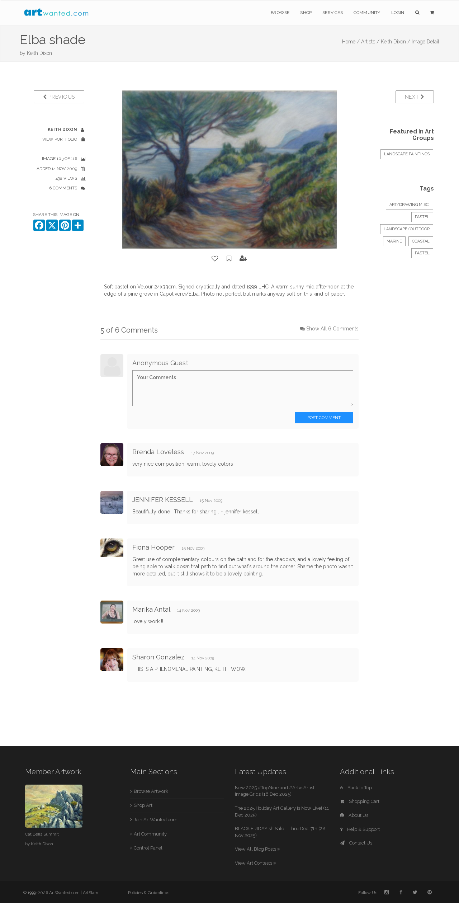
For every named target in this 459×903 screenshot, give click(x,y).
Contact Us (356, 843)
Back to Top (356, 787)
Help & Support (360, 829)
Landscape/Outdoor (407, 229)
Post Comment (324, 417)
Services (332, 12)
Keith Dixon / (395, 41)
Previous (59, 97)
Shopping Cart (359, 801)
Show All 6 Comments (332, 328)
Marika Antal (151, 609)
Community (367, 12)
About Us (354, 815)
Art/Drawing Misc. (409, 204)
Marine (394, 241)
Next (415, 97)
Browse (280, 12)
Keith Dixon (39, 53)
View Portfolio (59, 139)
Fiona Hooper (153, 547)
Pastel (422, 217)
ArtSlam (90, 892)
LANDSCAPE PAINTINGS (407, 154)
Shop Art (143, 805)
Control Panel (148, 848)
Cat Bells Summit (42, 834)
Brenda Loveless (158, 452)
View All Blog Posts (257, 849)
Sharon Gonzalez (158, 657)
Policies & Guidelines (148, 892)
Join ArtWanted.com (156, 819)
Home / (351, 41)
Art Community (150, 834)
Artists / (370, 41)
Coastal (421, 241)
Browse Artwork (151, 791)
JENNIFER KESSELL (162, 499)
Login (397, 12)
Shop (306, 12)
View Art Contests (255, 863)
